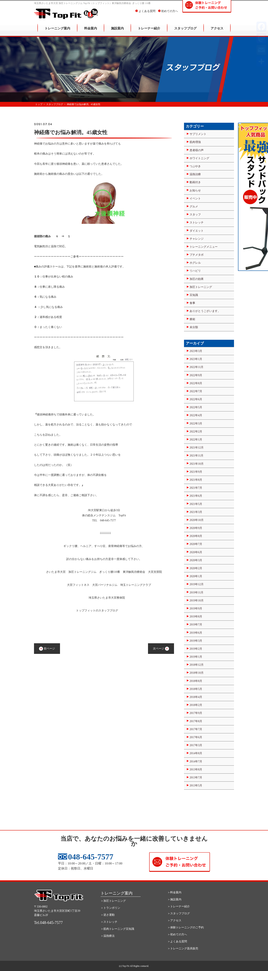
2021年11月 (196, 455)
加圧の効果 (197, 278)
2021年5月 (196, 504)
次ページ (161, 649)
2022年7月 (196, 391)
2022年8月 (196, 383)
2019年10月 (197, 600)
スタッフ (195, 214)
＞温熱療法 (108, 935)
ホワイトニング (199, 158)
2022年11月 (196, 367)
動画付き (195, 182)
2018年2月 (196, 705)
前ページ (47, 649)
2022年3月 (196, 423)
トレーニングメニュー (204, 246)
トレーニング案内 (57, 31)
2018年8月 (196, 681)
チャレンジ (197, 238)
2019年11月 (196, 592)
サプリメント (198, 134)
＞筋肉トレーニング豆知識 (117, 928)
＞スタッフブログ (178, 913)
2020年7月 (196, 544)
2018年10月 (197, 672)
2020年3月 (196, 560)
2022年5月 (196, 407)
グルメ (194, 206)
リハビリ (195, 270)
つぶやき (195, 166)
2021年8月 (196, 479)
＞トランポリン (110, 907)
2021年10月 (197, 463)
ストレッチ (197, 222)
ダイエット (197, 230)
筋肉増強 (195, 142)
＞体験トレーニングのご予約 (185, 927)
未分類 (194, 327)
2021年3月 (196, 512)
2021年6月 (196, 495)
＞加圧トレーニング (113, 900)
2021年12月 (197, 447)
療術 (192, 319)
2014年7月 (196, 761)
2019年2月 (196, 648)
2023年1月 (196, 359)
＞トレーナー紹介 (178, 906)
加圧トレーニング (201, 286)
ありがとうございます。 (205, 311)
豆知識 (194, 295)
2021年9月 (196, 471)
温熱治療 (195, 174)
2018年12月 (197, 664)
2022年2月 (196, 431)
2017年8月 (196, 721)
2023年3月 (196, 351)
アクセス (217, 31)
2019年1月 (196, 656)
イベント (195, 198)
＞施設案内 (174, 899)
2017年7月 (196, 729)
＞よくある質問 (177, 941)
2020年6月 (196, 552)
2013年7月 (196, 777)
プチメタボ (197, 254)
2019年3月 (196, 640)
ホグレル (195, 262)
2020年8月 (196, 536)
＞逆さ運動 (108, 914)
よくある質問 (145, 13)
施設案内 (117, 31)
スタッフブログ (185, 31)
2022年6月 (196, 399)
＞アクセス (174, 920)
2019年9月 (196, 608)
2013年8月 (196, 769)
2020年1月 (196, 576)
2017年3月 (196, 745)
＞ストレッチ (109, 921)
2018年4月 (196, 697)
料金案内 (90, 31)
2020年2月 (196, 568)
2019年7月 (196, 624)
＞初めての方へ (177, 934)
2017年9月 (196, 713)
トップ (38, 104)
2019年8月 (196, 616)
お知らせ (195, 190)
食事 (192, 303)
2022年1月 (196, 439)
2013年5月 (196, 785)
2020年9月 (196, 528)
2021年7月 (196, 487)
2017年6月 (196, 737)
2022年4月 (196, 415)
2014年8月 (196, 753)
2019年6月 (196, 632)
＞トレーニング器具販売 (182, 948)
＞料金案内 (174, 892)
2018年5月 (196, 689)
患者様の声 (197, 150)
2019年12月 (197, 584)
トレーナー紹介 (149, 31)
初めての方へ (168, 13)
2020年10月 (197, 520)
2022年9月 (196, 375)
